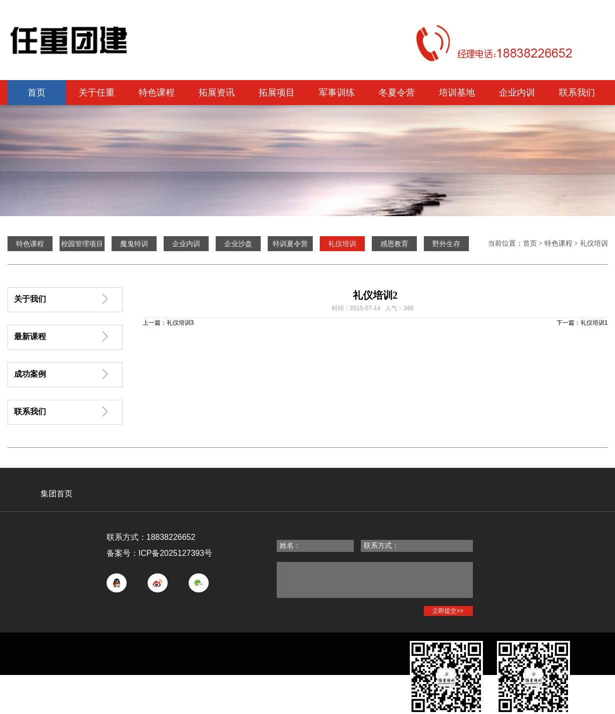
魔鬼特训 (134, 244)
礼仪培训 (594, 243)
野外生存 (446, 244)
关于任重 (97, 93)
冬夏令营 (397, 93)
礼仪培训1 (594, 322)
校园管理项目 (82, 244)
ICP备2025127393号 (176, 553)
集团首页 (57, 493)
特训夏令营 (290, 244)
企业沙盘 (238, 244)
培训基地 (457, 93)
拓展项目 (277, 93)
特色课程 (157, 93)
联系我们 (577, 93)
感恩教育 (394, 244)
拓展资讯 (217, 93)
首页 (37, 93)
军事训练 (337, 93)
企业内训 (517, 93)
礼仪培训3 (180, 322)
